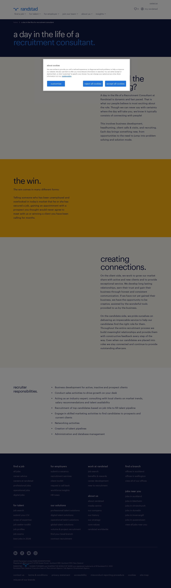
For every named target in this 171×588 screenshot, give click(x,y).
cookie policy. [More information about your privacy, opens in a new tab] (67, 76)
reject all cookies (92, 83)
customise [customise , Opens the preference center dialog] (56, 83)
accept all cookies (115, 83)
